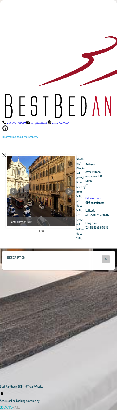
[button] (106, 259)
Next (95, 191)
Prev (13, 191)
